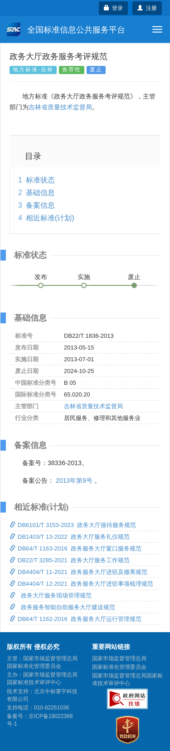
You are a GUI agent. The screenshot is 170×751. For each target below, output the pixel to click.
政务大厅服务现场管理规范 (51, 595)
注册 (147, 8)
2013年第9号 (74, 480)
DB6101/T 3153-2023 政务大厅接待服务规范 (73, 525)
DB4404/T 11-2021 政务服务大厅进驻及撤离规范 (78, 572)
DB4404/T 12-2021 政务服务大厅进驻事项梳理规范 (81, 583)
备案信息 (40, 205)
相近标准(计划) (50, 218)
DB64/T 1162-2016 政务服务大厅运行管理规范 (75, 619)
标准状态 (40, 180)
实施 (84, 276)
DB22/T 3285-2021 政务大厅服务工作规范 (70, 560)
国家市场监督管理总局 (119, 658)
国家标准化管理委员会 (119, 667)
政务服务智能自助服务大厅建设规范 (62, 607)
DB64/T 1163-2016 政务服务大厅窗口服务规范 (75, 548)
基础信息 (40, 192)
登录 (113, 8)
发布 (40, 276)
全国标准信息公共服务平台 (66, 29)
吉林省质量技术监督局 (60, 107)
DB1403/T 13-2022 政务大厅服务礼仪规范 (70, 536)
